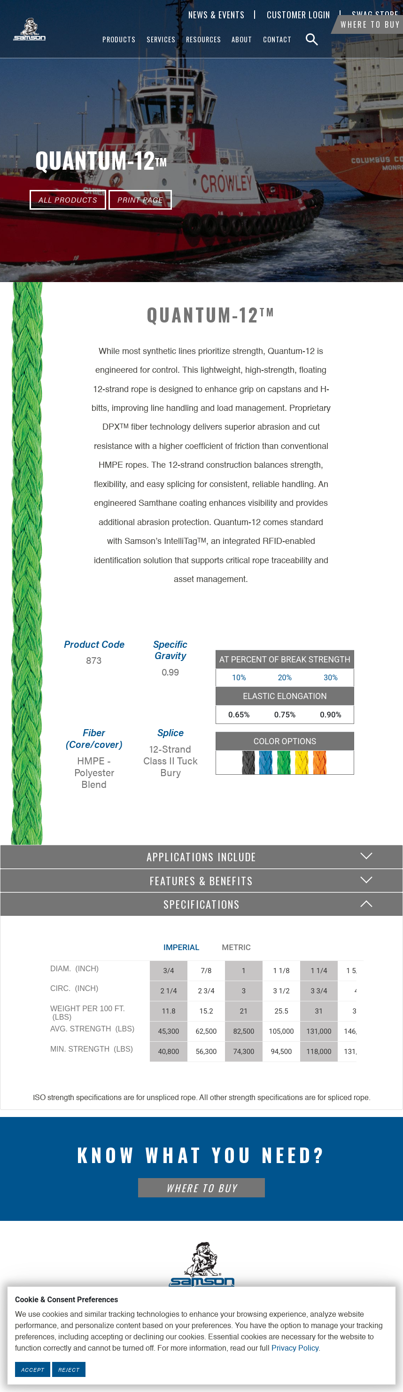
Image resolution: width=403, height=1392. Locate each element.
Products (119, 39)
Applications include (201, 856)
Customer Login (298, 14)
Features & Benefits (201, 880)
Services (161, 39)
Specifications (201, 904)
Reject (68, 1369)
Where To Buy (371, 39)
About (242, 39)
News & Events (216, 14)
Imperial (181, 947)
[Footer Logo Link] (201, 1264)
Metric (236, 947)
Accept (32, 1369)
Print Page (140, 199)
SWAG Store (375, 14)
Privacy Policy (294, 1349)
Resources (203, 39)
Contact (277, 39)
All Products (68, 199)
